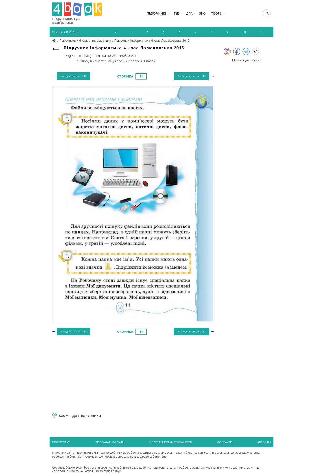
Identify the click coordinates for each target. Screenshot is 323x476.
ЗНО (202, 13)
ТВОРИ (216, 13)
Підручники (157, 13)
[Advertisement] (133, 373)
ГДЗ (177, 13)
